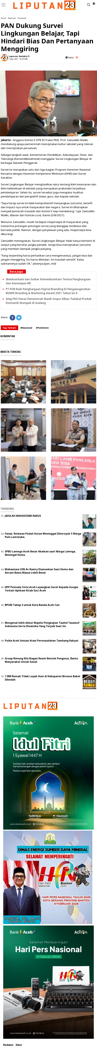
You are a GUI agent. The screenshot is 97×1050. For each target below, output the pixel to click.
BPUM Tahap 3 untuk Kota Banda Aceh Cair (32, 605)
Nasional (12, 18)
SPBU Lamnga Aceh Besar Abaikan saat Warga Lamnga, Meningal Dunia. (40, 553)
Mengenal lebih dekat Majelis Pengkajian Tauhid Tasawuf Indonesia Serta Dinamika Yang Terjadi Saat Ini (42, 624)
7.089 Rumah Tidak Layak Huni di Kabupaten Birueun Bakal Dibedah (42, 677)
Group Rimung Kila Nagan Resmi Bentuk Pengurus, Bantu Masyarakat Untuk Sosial (41, 660)
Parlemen (22, 18)
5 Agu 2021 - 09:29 (16, 59)
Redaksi (8, 1045)
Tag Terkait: (9, 327)
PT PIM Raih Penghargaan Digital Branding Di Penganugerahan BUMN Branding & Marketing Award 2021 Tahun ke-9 (48, 291)
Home (3, 18)
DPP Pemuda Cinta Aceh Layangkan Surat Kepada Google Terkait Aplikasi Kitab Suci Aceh (41, 588)
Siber (19, 1045)
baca (70, 57)
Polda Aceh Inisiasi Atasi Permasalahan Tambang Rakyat (41, 640)
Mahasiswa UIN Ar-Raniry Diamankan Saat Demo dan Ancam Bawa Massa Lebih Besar (39, 570)
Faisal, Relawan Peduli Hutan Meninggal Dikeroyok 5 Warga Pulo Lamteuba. (43, 535)
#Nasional (26, 327)
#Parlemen (42, 327)
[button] (93, 2)
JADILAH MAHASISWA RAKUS (23, 516)
